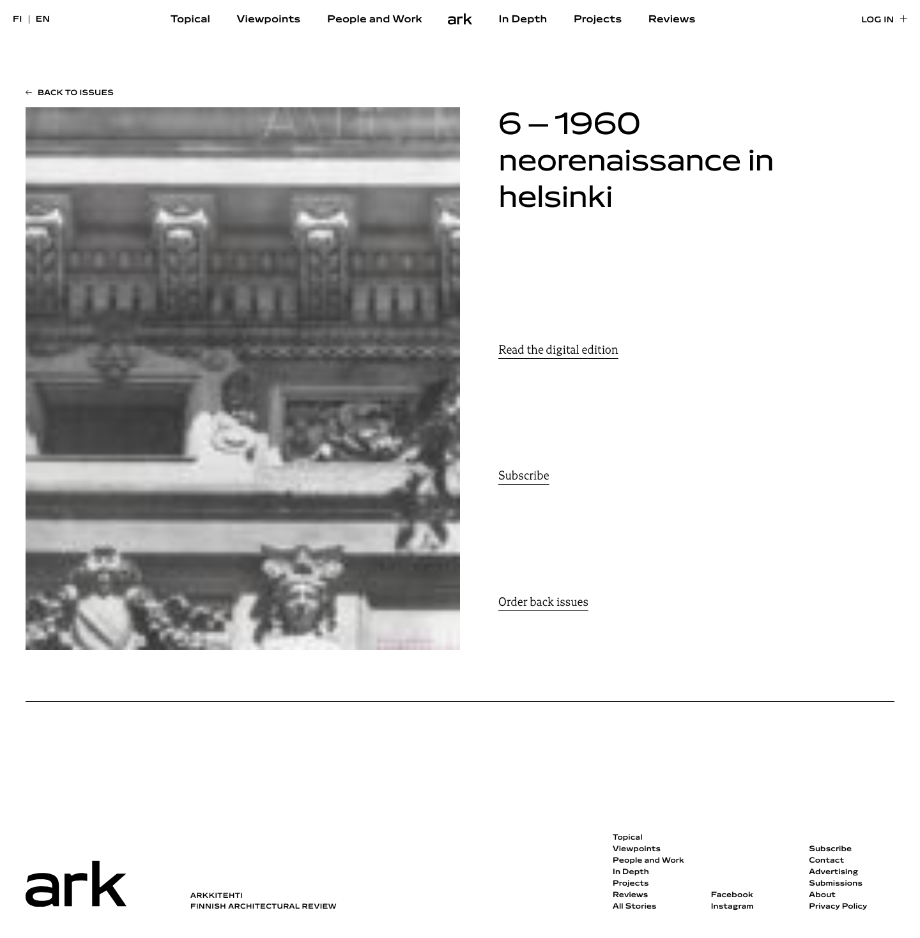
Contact (826, 861)
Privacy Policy (838, 907)
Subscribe (523, 475)
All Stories (635, 907)
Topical (190, 20)
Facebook (732, 895)
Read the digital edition (558, 350)
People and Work (374, 20)
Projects (598, 20)
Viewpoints (269, 20)
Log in (877, 20)
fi (17, 19)
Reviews (672, 20)
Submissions (835, 884)
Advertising (833, 872)
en (43, 19)
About (822, 895)
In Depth (523, 20)
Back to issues (76, 93)
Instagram (732, 907)
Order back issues (543, 602)
